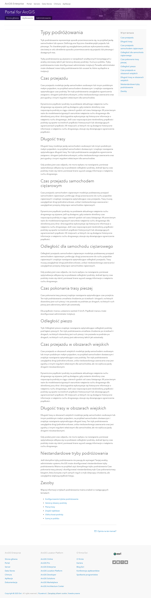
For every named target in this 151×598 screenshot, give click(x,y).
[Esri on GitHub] (122, 562)
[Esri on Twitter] (114, 562)
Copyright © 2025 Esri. (13, 593)
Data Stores (47, 4)
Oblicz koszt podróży (54, 514)
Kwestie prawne (74, 593)
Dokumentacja (11, 582)
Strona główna (12, 18)
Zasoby (124, 91)
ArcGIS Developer (48, 575)
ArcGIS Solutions (48, 578)
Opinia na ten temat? (106, 531)
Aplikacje (67, 4)
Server (7, 567)
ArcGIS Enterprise (14, 3)
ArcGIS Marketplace (49, 582)
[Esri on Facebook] (118, 562)
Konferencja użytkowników (88, 571)
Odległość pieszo (128, 66)
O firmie (80, 559)
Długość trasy (126, 41)
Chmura (57, 4)
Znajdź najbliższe (52, 511)
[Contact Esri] (126, 562)
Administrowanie (43, 18)
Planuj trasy (50, 507)
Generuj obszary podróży (56, 503)
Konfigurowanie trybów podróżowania (61, 499)
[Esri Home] (117, 554)
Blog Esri (80, 567)
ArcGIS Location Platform (51, 571)
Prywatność (42, 593)
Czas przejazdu (127, 37)
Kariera (80, 563)
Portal (29, 4)
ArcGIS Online (47, 559)
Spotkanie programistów (87, 575)
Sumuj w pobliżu (52, 518)
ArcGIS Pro (45, 563)
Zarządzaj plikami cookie (57, 593)
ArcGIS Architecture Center (52, 586)
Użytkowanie (27, 18)
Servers (37, 4)
